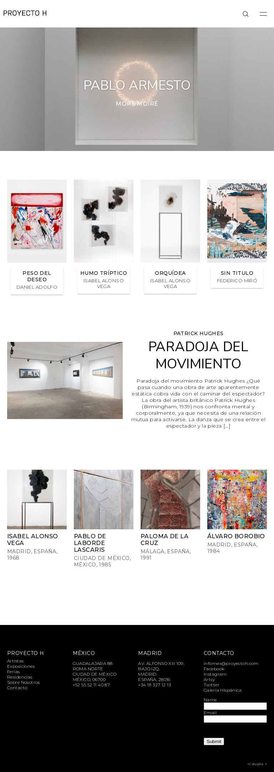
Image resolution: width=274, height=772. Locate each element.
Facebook (214, 668)
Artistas (15, 660)
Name (210, 699)
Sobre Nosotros (23, 682)
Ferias (13, 671)
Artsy (209, 679)
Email (210, 712)
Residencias (19, 677)
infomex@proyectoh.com (231, 663)
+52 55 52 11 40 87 (91, 684)
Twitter (211, 684)
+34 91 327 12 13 (154, 684)
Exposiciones (21, 666)
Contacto (17, 687)
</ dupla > (257, 764)
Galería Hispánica (223, 690)
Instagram (215, 674)
